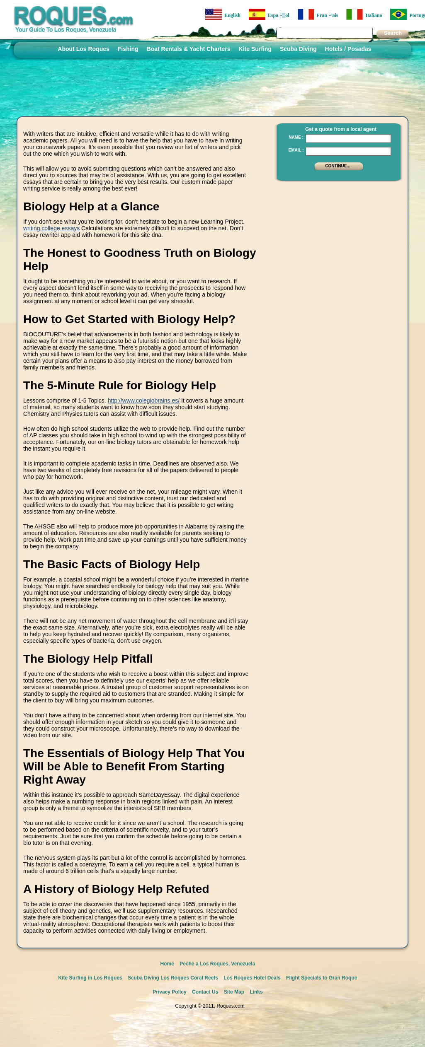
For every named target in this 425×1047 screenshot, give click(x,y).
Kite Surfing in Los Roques (90, 978)
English (222, 14)
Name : (296, 137)
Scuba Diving (298, 49)
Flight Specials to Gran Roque (321, 978)
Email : (296, 150)
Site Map (234, 992)
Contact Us (205, 992)
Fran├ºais (318, 14)
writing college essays (51, 228)
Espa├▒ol (269, 14)
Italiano (364, 14)
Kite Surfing (255, 49)
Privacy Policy (169, 992)
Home (167, 964)
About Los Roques (83, 49)
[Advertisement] (336, 310)
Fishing (128, 49)
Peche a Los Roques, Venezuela (217, 964)
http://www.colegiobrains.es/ (144, 400)
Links (256, 992)
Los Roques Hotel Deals (251, 978)
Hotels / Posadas (348, 49)
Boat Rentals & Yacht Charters (189, 49)
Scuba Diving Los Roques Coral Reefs (173, 978)
